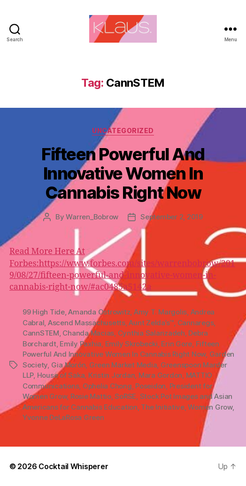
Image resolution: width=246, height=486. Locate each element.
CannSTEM (41, 333)
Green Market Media (123, 364)
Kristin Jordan (111, 375)
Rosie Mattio (90, 396)
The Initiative (162, 407)
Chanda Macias (88, 333)
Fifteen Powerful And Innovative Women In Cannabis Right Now (122, 173)
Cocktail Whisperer (73, 466)
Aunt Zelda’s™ (151, 322)
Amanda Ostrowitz (99, 311)
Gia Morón (68, 364)
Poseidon (150, 385)
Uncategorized (123, 131)
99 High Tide (44, 311)
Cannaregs (195, 322)
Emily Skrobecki (131, 343)
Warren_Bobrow (92, 216)
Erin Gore (176, 343)
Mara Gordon (160, 375)
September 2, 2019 (171, 216)
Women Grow (210, 407)
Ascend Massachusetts (86, 322)
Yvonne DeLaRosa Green (63, 417)
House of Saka (61, 375)
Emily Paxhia (80, 343)
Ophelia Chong (107, 385)
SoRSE (125, 396)
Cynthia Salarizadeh (151, 333)
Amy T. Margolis (160, 311)
